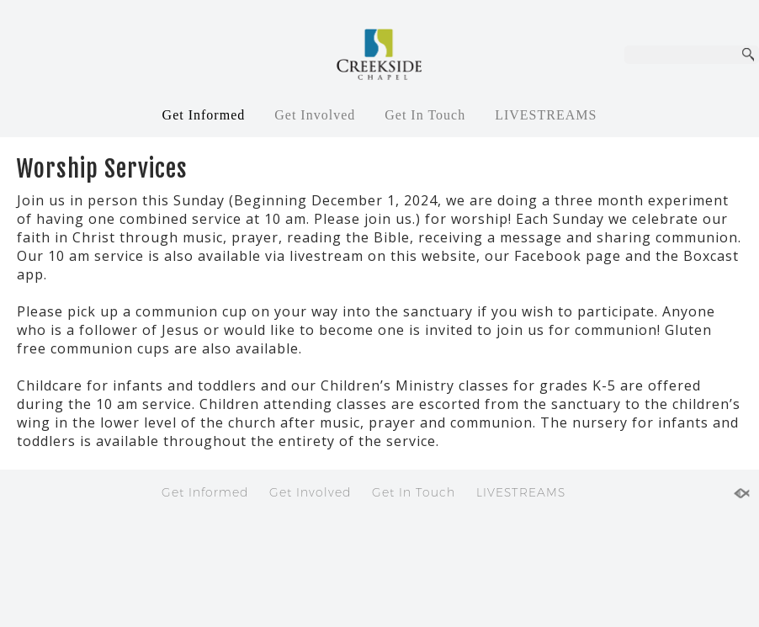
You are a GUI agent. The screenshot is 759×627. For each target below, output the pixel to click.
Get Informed (204, 115)
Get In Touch (425, 115)
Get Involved (314, 115)
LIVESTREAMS (546, 115)
